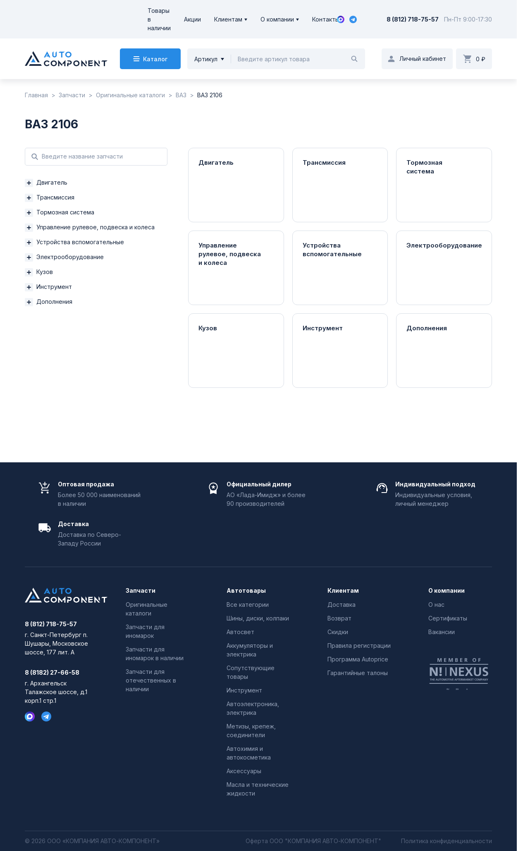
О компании (277, 19)
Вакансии (441, 631)
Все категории (248, 604)
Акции (192, 19)
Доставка (341, 604)
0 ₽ (480, 59)
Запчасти (140, 591)
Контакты (325, 19)
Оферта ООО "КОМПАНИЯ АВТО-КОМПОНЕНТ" (313, 841)
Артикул (205, 59)
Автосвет (240, 631)
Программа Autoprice (357, 659)
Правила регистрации (359, 645)
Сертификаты (447, 618)
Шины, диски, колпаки (258, 618)
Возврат (339, 618)
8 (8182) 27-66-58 (52, 673)
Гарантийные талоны (357, 672)
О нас (436, 604)
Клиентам (228, 19)
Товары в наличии (159, 19)
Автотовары (246, 591)
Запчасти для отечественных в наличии (151, 680)
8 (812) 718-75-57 (413, 19)
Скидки (337, 631)
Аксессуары (244, 770)
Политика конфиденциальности (446, 841)
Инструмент (244, 690)
